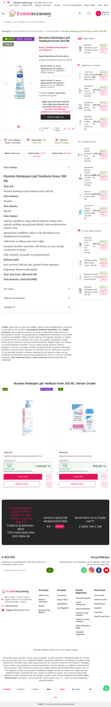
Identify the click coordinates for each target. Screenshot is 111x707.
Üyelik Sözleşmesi (81, 603)
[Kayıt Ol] (49, 570)
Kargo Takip (62, 600)
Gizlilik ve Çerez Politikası (82, 620)
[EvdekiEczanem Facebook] (8, 2)
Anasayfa (6, 31)
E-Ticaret (47, 704)
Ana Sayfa (14, 5)
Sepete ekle (103, 50)
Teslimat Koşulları (83, 598)
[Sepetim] (102, 13)
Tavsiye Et (44, 129)
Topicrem (8, 452)
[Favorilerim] (89, 13)
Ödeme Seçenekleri (14, 298)
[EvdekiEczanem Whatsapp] (106, 688)
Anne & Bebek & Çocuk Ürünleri (28, 31)
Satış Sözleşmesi (83, 609)
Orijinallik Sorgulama (80, 633)
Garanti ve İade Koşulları (82, 614)
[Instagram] (91, 570)
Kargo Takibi (89, 5)
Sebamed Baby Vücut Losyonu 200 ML (75, 456)
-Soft (40, 704)
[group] (18, 83)
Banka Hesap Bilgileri (72, 5)
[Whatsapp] (84, 570)
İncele (103, 45)
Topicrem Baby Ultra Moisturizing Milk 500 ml (23, 456)
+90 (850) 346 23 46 (32, 2)
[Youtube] (106, 570)
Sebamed (63, 452)
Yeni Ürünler (99, 595)
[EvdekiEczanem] (30, 13)
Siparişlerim (62, 604)
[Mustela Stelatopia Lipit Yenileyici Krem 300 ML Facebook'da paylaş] (65, 129)
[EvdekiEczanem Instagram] (4, 2)
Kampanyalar (99, 604)
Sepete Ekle (23, 477)
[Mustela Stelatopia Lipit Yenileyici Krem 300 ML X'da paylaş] (69, 129)
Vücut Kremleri (53, 31)
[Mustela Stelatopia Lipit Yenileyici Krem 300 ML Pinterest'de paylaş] (73, 129)
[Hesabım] (80, 13)
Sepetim (97, 608)
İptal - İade (103, 5)
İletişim (57, 5)
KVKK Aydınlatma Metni (83, 627)
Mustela (16, 153)
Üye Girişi (98, 612)
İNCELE (60, 526)
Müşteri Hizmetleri (43, 5)
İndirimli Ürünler (100, 600)
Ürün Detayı (10, 167)
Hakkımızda (27, 5)
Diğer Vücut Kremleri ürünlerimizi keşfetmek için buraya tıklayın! (55, 109)
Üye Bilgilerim (63, 608)
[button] (18, 127)
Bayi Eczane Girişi (101, 616)
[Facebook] (99, 570)
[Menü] (3, 13)
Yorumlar (9, 289)
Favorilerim (62, 595)
